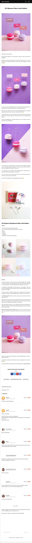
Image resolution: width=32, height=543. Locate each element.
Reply (29, 408)
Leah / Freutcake (8, 427)
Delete (25, 408)
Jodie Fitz (7, 408)
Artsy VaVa (7, 494)
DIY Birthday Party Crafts (16, 377)
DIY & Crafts (16, 6)
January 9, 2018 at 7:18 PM (10, 397)
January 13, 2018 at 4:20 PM (11, 441)
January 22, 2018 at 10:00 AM (11, 481)
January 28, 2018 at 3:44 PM (11, 495)
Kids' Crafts (25, 377)
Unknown (7, 396)
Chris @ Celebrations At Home (11, 467)
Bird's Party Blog (26, 362)
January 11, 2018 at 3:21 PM (11, 428)
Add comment (3, 398)
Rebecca (7, 440)
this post (11, 106)
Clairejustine (8, 480)
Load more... (16, 504)
